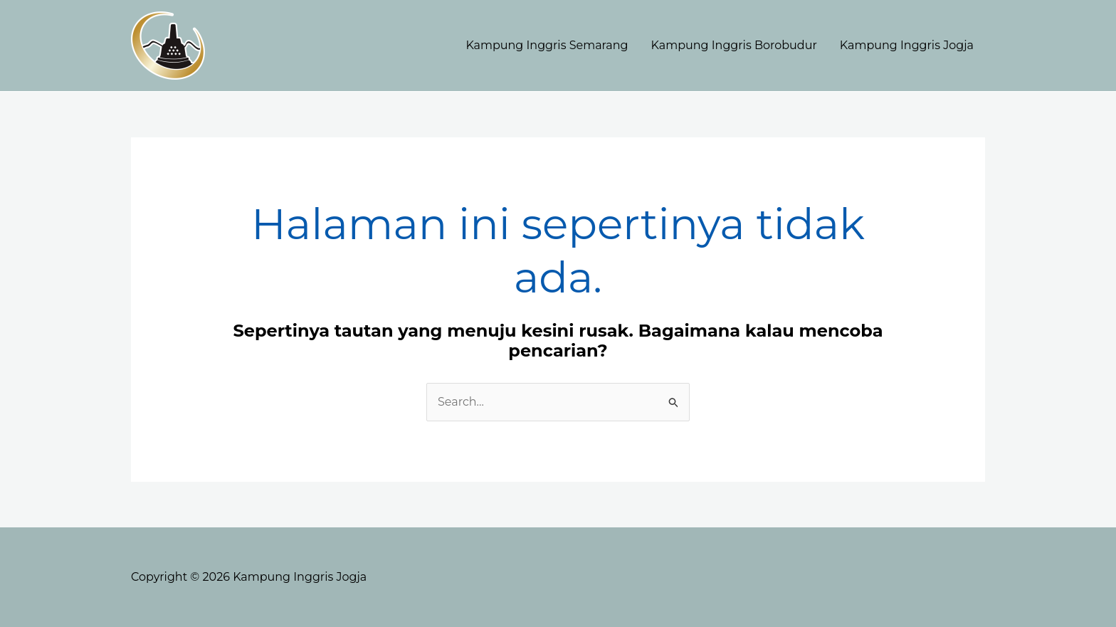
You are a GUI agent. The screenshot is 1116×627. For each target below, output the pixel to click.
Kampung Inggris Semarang (546, 45)
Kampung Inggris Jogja (907, 45)
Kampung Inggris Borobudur (734, 45)
